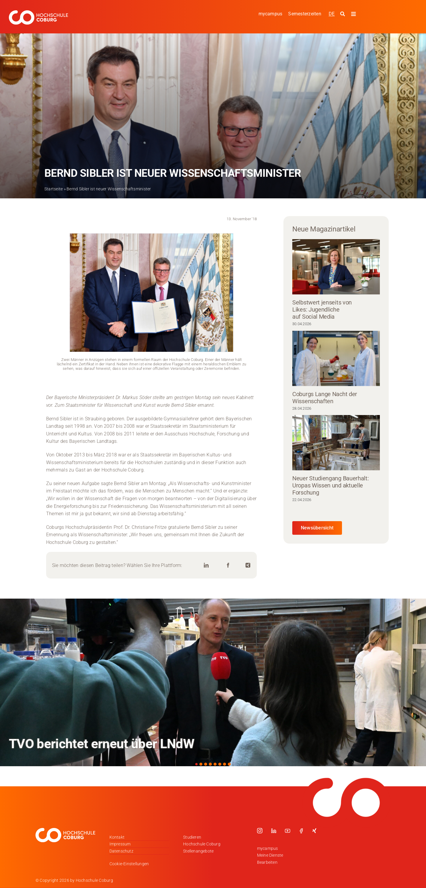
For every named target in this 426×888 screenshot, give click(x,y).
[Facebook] (228, 565)
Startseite (53, 189)
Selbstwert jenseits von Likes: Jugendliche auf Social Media (322, 309)
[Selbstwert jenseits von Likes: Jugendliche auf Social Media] (336, 266)
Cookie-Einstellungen (129, 863)
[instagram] (259, 830)
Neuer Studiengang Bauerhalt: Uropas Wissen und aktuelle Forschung (330, 485)
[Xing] (248, 565)
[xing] (314, 830)
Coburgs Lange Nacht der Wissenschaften (324, 397)
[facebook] (301, 830)
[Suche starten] (343, 14)
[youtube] (287, 830)
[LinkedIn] (206, 565)
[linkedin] (273, 830)
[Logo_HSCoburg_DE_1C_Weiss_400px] (38, 12)
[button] (196, 764)
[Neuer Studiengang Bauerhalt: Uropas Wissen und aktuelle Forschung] (336, 442)
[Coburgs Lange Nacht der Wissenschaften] (336, 358)
